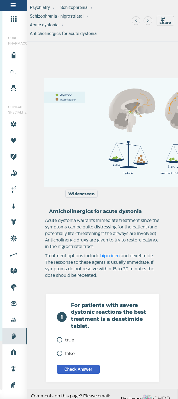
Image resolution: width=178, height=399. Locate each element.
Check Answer (78, 369)
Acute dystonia (44, 24)
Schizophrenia (74, 7)
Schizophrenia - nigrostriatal (56, 16)
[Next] (148, 20)
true (65, 340)
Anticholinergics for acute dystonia (63, 33)
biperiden (110, 256)
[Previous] (136, 20)
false (66, 353)
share (165, 21)
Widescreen (81, 193)
